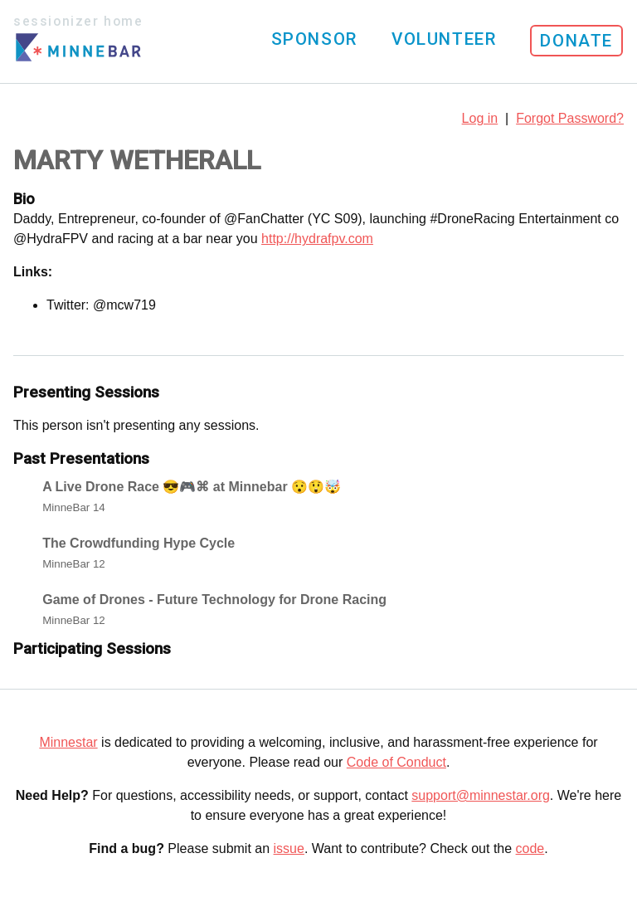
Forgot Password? (570, 118)
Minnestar (68, 742)
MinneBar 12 (73, 564)
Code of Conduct (396, 762)
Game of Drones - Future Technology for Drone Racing (214, 599)
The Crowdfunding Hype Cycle (138, 543)
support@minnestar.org (480, 795)
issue (289, 848)
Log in (480, 118)
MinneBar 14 (73, 507)
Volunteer (443, 39)
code (530, 848)
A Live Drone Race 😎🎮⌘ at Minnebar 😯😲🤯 (191, 487)
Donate (576, 41)
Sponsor (314, 39)
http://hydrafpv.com (317, 239)
